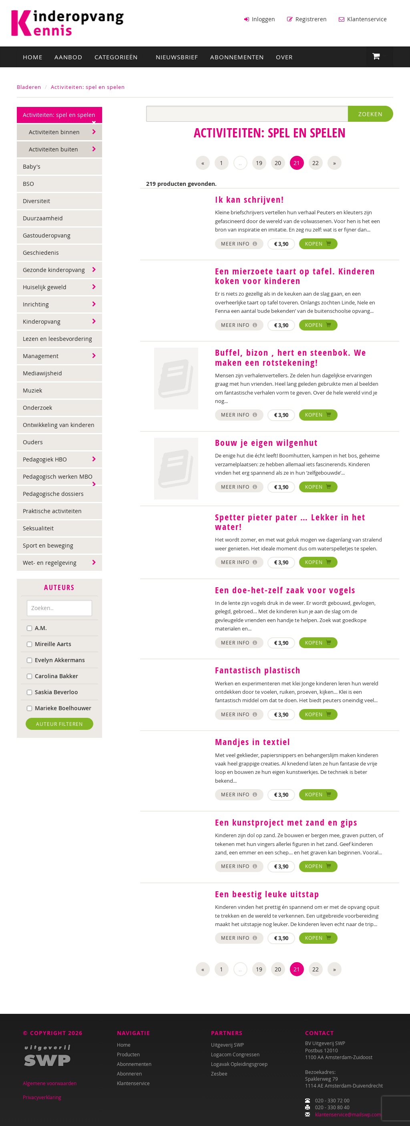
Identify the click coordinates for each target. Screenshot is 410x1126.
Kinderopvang (41, 321)
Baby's (31, 166)
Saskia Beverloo (52, 691)
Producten (128, 1054)
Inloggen (259, 19)
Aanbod (68, 56)
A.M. (37, 627)
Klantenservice (363, 19)
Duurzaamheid (43, 218)
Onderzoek (37, 407)
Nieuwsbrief (177, 56)
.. (240, 162)
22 (315, 162)
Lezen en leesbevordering (57, 338)
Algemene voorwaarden (49, 1083)
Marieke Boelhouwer (59, 707)
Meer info (239, 243)
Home (32, 56)
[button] (379, 56)
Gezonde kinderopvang (54, 269)
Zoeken (370, 113)
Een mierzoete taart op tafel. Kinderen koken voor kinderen (295, 275)
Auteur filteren (59, 723)
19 (259, 162)
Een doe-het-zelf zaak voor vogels (285, 590)
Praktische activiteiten (52, 510)
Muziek (32, 390)
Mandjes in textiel (252, 741)
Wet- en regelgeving (49, 562)
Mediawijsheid (42, 373)
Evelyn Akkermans (56, 659)
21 (296, 162)
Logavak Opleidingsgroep (239, 1064)
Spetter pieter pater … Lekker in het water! (290, 521)
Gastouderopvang (46, 235)
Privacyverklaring (42, 1097)
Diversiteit (36, 200)
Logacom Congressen (235, 1054)
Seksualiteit (38, 528)
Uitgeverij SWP (227, 1044)
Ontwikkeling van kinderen (58, 424)
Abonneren (129, 1073)
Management (40, 355)
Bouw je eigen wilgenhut (266, 442)
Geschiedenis (41, 252)
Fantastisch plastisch (258, 670)
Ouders (33, 441)
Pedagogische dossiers (53, 493)
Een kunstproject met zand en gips (286, 822)
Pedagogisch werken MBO (57, 476)
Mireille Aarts (49, 643)
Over (284, 56)
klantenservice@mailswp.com (348, 1114)
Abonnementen (237, 56)
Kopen (318, 243)
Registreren (307, 19)
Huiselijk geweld (44, 286)
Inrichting (36, 304)
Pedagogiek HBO (45, 459)
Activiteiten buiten (53, 149)
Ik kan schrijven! (249, 199)
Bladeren (29, 86)
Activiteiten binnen (54, 131)
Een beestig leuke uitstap (267, 894)
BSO (28, 183)
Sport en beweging (48, 545)
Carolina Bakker (52, 675)
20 (278, 162)
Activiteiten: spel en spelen (88, 86)
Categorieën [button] (119, 56)
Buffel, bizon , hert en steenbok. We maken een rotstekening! (290, 357)
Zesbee (219, 1073)
